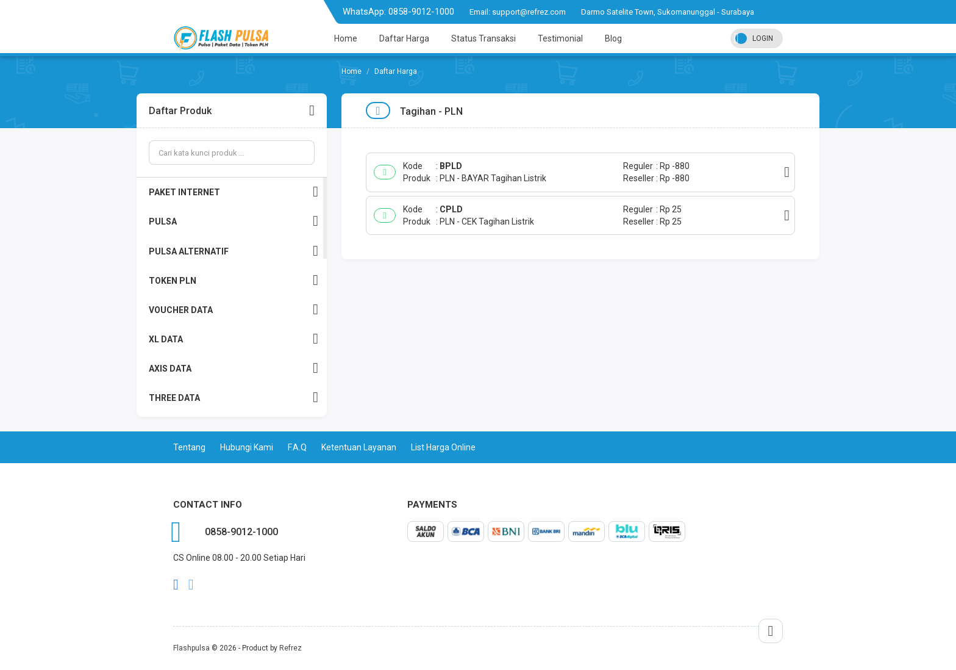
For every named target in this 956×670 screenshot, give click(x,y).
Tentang (189, 447)
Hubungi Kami (246, 447)
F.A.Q (297, 447)
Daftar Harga (404, 38)
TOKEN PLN (233, 280)
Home (345, 38)
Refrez (290, 648)
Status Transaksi (483, 38)
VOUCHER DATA (233, 309)
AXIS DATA (233, 368)
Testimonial (560, 38)
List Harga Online (443, 447)
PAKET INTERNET (233, 191)
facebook (176, 584)
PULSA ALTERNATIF (233, 251)
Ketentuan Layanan (358, 447)
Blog (613, 38)
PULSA (233, 221)
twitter (191, 584)
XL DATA (233, 339)
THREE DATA (233, 397)
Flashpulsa (191, 648)
